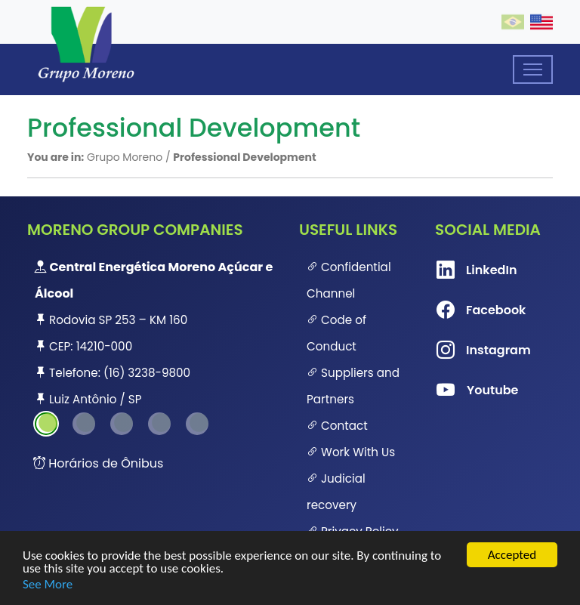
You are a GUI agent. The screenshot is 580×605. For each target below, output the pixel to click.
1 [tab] (46, 423)
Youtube (461, 390)
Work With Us (351, 452)
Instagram (461, 350)
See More (47, 584)
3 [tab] (121, 423)
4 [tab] (159, 423)
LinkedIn (461, 270)
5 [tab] (197, 423)
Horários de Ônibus (98, 463)
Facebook (461, 310)
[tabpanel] (154, 333)
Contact (337, 426)
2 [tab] (83, 423)
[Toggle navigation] (533, 69)
